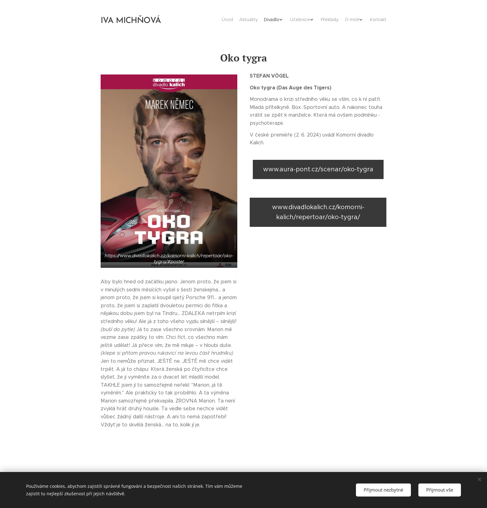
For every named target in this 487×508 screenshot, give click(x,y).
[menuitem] (336, 20)
